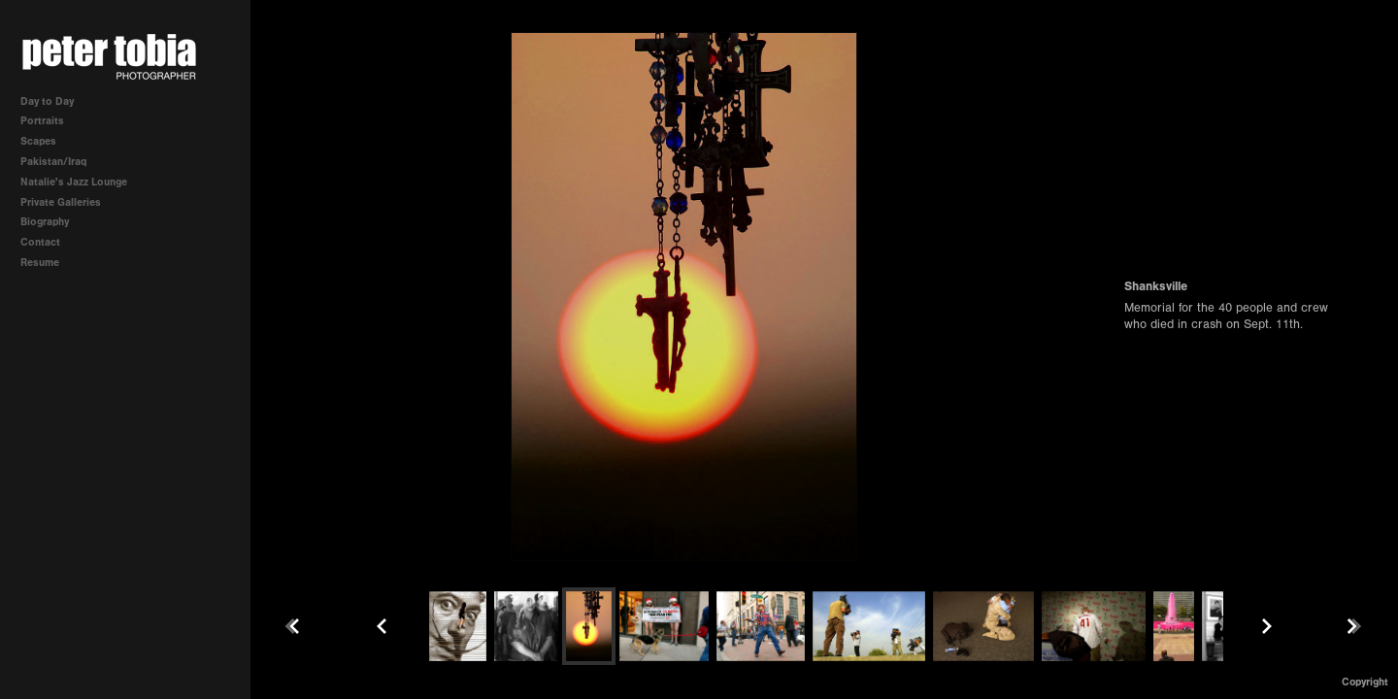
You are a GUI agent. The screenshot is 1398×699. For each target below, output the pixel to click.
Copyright (1365, 682)
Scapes (38, 141)
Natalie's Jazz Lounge (73, 182)
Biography (44, 222)
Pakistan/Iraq (60, 161)
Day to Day (47, 101)
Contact (40, 242)
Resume (39, 262)
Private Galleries (60, 202)
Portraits (42, 121)
